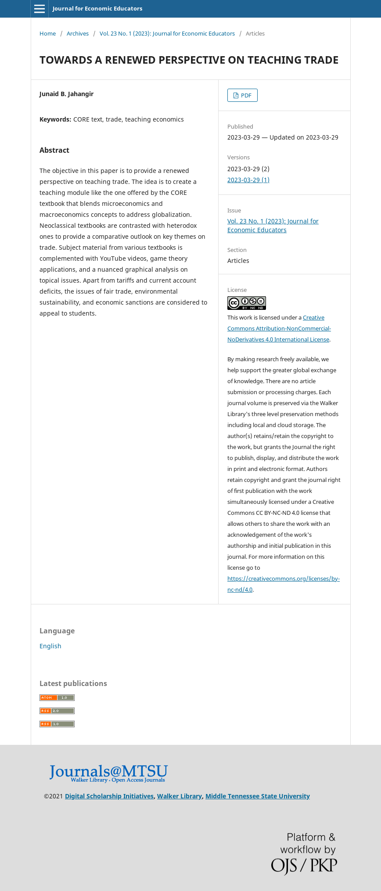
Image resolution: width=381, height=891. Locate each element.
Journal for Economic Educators (97, 8)
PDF (246, 95)
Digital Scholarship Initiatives (109, 796)
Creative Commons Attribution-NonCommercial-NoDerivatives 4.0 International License (279, 328)
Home (48, 33)
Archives (78, 33)
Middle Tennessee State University (257, 796)
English (50, 646)
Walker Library (179, 796)
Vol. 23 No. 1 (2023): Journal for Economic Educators (167, 33)
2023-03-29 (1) (248, 180)
